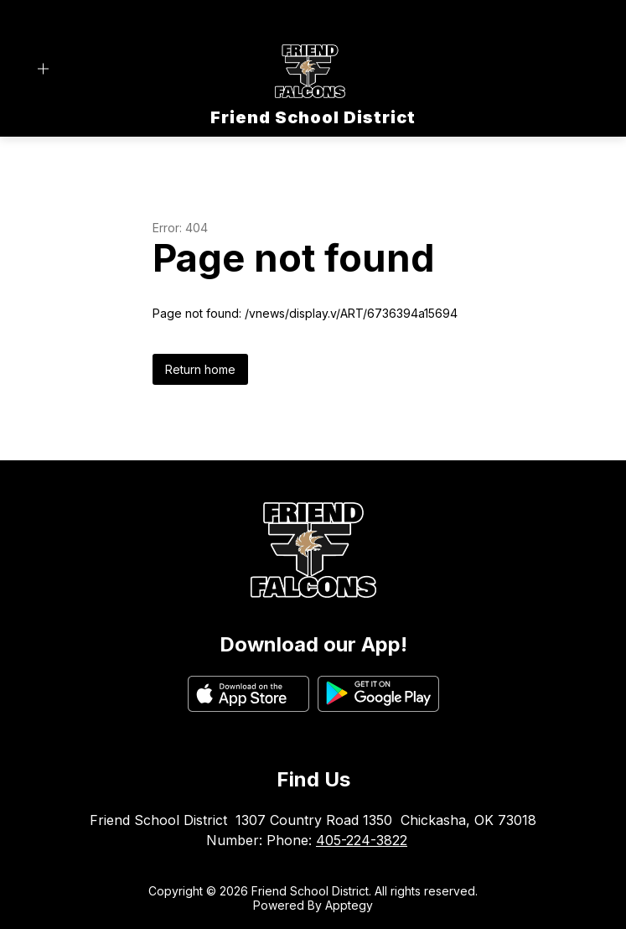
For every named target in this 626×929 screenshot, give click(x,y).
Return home (200, 369)
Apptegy (349, 905)
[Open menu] (43, 69)
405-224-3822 (361, 840)
